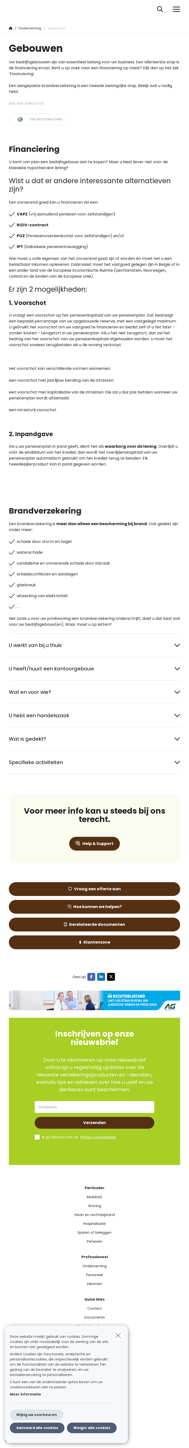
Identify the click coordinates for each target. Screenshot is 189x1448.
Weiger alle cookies (91, 1427)
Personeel (94, 1274)
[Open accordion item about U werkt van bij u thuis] (94, 645)
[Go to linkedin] (102, 977)
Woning (94, 1205)
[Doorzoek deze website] (160, 9)
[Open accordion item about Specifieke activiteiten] (94, 762)
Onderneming (94, 1266)
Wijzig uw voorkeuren (36, 1414)
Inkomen (94, 1283)
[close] (118, 1335)
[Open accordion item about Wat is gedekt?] (94, 739)
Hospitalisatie (94, 1223)
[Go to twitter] (112, 977)
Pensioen (94, 1241)
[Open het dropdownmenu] (175, 9)
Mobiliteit (94, 1197)
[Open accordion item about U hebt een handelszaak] (94, 715)
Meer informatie (25, 1394)
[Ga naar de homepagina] (12, 9)
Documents (94, 1317)
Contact (94, 1308)
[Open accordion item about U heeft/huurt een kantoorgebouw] (94, 668)
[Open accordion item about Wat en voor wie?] (94, 692)
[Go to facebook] (92, 977)
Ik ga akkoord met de (81, 1137)
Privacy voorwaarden (98, 1137)
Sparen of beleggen (94, 1232)
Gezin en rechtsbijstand (94, 1214)
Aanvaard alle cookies (37, 1427)
